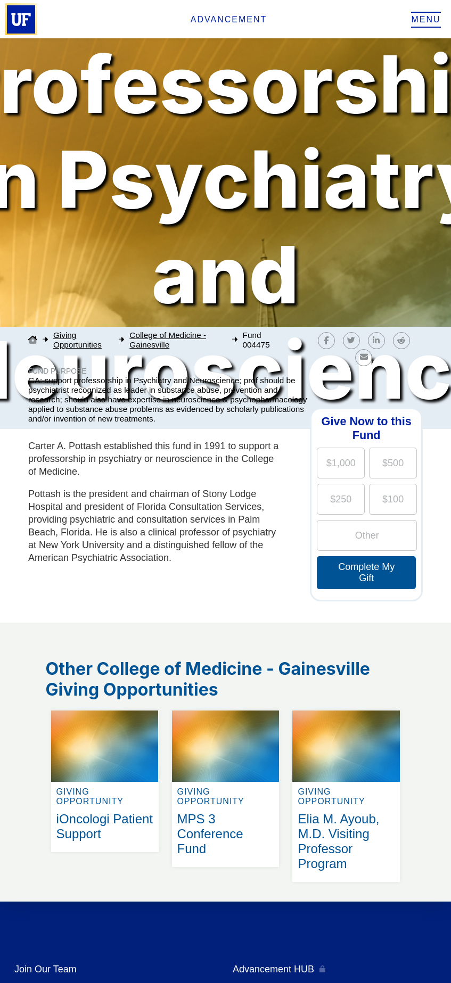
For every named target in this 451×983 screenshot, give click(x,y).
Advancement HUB (273, 969)
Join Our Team (45, 969)
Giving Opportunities (77, 340)
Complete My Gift (366, 572)
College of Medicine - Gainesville (167, 340)
